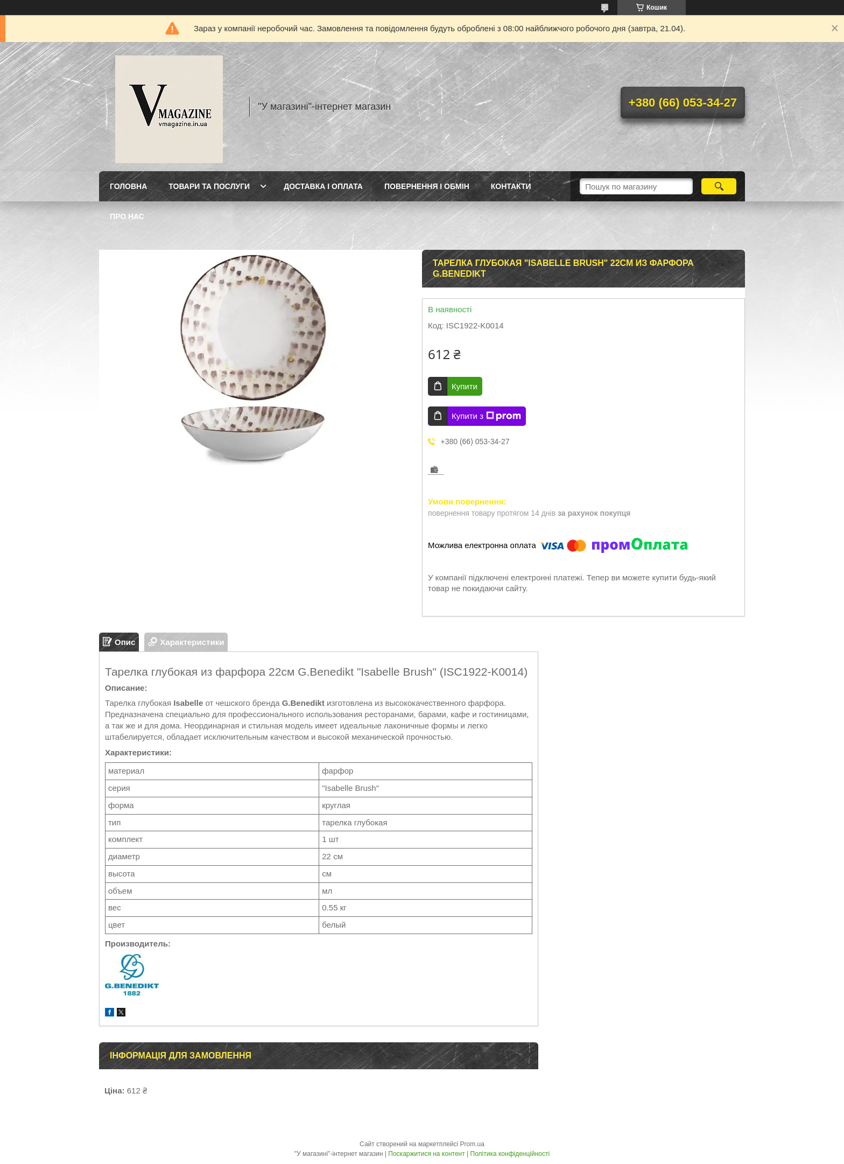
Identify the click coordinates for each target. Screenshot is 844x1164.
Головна (128, 186)
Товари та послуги (209, 186)
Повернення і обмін (426, 186)
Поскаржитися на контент (426, 1154)
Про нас (127, 216)
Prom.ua (472, 1144)
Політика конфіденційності (510, 1154)
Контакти (511, 186)
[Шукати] (718, 186)
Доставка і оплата (323, 186)
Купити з (486, 416)
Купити (464, 386)
